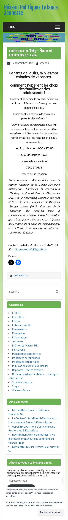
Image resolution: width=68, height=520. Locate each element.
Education (18, 317)
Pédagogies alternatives (26, 353)
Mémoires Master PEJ (25, 345)
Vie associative (21, 390)
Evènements (21, 275)
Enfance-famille (21, 325)
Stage (15, 386)
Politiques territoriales (25, 361)
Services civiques (22, 382)
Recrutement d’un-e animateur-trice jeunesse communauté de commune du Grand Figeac (31, 438)
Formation (18, 333)
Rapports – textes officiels (27, 369)
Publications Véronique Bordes (30, 365)
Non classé (18, 349)
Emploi (16, 321)
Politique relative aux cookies (38, 505)
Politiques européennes (26, 357)
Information (19, 337)
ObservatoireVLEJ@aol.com (30, 249)
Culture (16, 313)
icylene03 (45, 62)
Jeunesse (17, 341)
